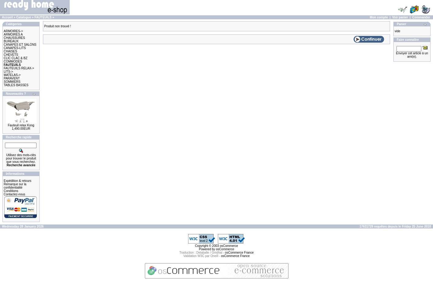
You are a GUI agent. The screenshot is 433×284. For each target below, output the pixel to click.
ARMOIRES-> (13, 31)
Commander (421, 17)
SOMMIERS (12, 81)
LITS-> (8, 71)
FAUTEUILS (43, 17)
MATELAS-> (12, 75)
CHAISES (10, 51)
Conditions (11, 191)
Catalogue (23, 17)
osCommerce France (239, 252)
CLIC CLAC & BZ (15, 58)
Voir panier (400, 17)
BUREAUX (11, 41)
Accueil (7, 17)
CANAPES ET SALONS (20, 44)
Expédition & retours (17, 180)
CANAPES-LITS (15, 48)
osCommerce (229, 246)
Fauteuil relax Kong (21, 125)
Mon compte (379, 17)
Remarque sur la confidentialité (15, 185)
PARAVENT (12, 78)
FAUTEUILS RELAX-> (19, 68)
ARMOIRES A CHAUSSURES (14, 36)
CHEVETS (11, 54)
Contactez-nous (14, 194)
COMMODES (13, 61)
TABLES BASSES (16, 85)
